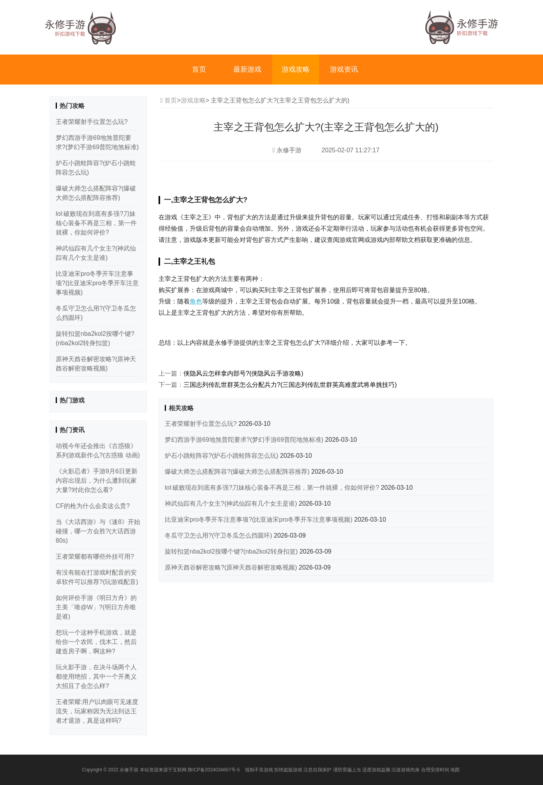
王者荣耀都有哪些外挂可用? (95, 556)
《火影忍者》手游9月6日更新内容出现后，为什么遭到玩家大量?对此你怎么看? (97, 480)
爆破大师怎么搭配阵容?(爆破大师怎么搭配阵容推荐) (238, 471)
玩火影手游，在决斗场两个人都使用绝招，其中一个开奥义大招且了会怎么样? (96, 676)
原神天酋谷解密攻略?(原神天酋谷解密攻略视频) (232, 567)
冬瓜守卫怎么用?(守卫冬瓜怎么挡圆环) (219, 535)
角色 (196, 301)
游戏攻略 (296, 69)
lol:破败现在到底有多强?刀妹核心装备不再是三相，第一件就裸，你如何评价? (273, 487)
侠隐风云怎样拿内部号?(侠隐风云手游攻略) (243, 373)
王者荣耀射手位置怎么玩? (201, 423)
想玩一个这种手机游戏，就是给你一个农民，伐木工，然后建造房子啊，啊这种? (96, 641)
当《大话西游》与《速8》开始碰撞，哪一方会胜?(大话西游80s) (98, 531)
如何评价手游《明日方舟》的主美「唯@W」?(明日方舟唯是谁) (96, 607)
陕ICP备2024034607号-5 (214, 770)
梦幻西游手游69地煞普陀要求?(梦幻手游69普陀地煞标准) (245, 439)
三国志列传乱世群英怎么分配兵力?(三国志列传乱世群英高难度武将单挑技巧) (290, 384)
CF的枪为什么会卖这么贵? (93, 506)
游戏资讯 (344, 69)
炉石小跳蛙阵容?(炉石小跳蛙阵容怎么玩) (222, 455)
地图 (455, 770)
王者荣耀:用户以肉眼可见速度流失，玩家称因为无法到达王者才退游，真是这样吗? (97, 711)
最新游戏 (247, 69)
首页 (199, 69)
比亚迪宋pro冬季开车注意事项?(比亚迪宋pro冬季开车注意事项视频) (259, 519)
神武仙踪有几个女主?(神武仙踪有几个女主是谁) (232, 503)
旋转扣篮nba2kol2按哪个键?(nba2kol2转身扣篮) (232, 551)
